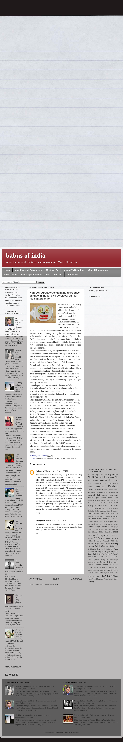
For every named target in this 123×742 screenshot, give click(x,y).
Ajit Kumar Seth (107, 477)
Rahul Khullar (98, 554)
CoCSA (57, 459)
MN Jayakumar (93, 524)
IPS (48, 274)
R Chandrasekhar (94, 549)
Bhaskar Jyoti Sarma (97, 498)
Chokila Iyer (114, 500)
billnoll (60, 732)
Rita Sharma (110, 557)
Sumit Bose (112, 570)
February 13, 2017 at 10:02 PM (56, 471)
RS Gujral (106, 552)
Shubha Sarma (107, 567)
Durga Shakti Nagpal (96, 508)
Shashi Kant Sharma (95, 567)
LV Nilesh (114, 521)
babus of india (26, 255)
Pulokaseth (114, 546)
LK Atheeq (107, 521)
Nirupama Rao (105, 535)
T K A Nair (96, 576)
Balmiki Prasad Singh (110, 495)
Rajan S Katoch (111, 554)
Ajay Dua (103, 475)
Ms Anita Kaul (98, 529)
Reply (38, 513)
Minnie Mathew (113, 524)
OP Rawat (99, 538)
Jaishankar (92, 519)
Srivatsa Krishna (99, 570)
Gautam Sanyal (106, 511)
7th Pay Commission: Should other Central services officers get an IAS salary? (34, 687)
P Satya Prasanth (101, 541)
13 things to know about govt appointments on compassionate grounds (32, 716)
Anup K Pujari (106, 483)
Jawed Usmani (102, 519)
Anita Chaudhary (93, 483)
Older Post (76, 578)
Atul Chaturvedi (109, 492)
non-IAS (74, 459)
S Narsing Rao (103, 560)
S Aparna (95, 560)
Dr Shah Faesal (111, 505)
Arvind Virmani (109, 490)
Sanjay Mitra (106, 562)
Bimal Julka (113, 498)
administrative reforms (44, 459)
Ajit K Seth (93, 477)
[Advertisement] (103, 381)
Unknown (40, 471)
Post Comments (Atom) (49, 584)
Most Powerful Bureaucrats (28, 270)
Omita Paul (109, 538)
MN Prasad (103, 524)
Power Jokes (10, 274)
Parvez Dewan (105, 543)
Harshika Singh (99, 514)
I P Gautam (110, 513)
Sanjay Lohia (95, 562)
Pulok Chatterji (102, 546)
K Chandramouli (113, 519)
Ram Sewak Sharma (96, 557)
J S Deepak (98, 516)
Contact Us (72, 274)
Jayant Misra (65, 459)
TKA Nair (106, 575)
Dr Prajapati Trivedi (103, 504)
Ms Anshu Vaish (110, 529)
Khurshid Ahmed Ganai (95, 521)
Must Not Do (52, 270)
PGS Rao (114, 541)
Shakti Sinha (114, 565)
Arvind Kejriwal (107, 486)
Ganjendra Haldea (93, 511)
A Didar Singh (93, 475)
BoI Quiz (58, 274)
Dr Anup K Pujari (108, 503)
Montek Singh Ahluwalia (98, 527)
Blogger (76, 732)
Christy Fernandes (94, 503)
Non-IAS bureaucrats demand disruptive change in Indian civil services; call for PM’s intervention (55, 295)
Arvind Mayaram (95, 489)
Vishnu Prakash (108, 579)
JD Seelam (114, 516)
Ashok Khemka (97, 492)
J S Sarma (106, 516)
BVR (98, 495)
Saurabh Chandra (101, 565)
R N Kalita (106, 549)
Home (7, 270)
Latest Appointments (31, 274)
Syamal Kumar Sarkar (95, 573)
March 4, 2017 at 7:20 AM (56, 521)
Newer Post (35, 578)
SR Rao (111, 560)
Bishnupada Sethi (94, 500)
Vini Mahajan (97, 579)
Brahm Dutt (105, 500)
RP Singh (98, 552)
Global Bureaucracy (98, 270)
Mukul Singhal (104, 532)
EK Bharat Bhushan (111, 508)
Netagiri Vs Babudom (73, 270)
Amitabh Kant (109, 480)
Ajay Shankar (113, 474)
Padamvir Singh (93, 543)
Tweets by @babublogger (97, 290)
